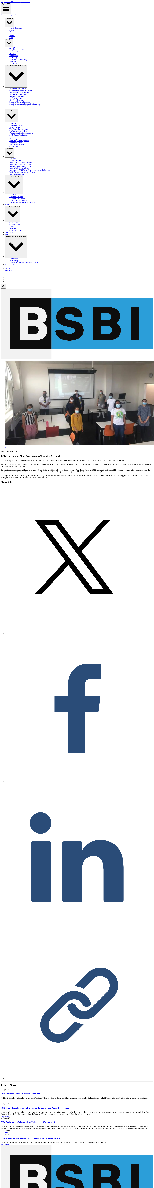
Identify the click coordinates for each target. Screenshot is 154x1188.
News (7, 448)
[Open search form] (3, 286)
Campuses (8, 268)
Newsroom (9, 232)
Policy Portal (9, 264)
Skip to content (6, 2)
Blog (7, 234)
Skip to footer (25, 2)
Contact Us (9, 270)
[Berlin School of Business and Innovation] (77, 358)
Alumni (7, 204)
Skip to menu (15, 2)
